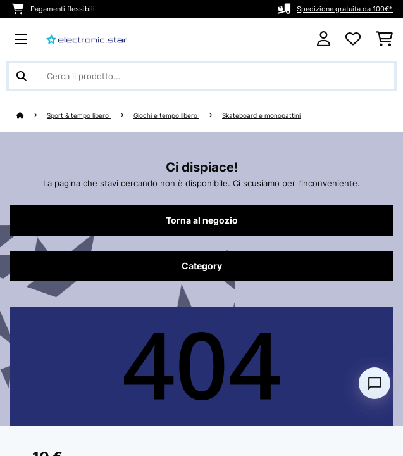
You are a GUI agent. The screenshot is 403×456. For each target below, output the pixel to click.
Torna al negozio (202, 220)
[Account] (323, 39)
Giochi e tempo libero (166, 115)
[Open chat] (374, 383)
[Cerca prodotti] (201, 76)
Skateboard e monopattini (261, 115)
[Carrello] (384, 39)
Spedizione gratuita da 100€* (345, 8)
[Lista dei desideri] (353, 39)
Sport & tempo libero (79, 115)
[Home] (31, 115)
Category (202, 266)
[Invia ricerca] (21, 76)
